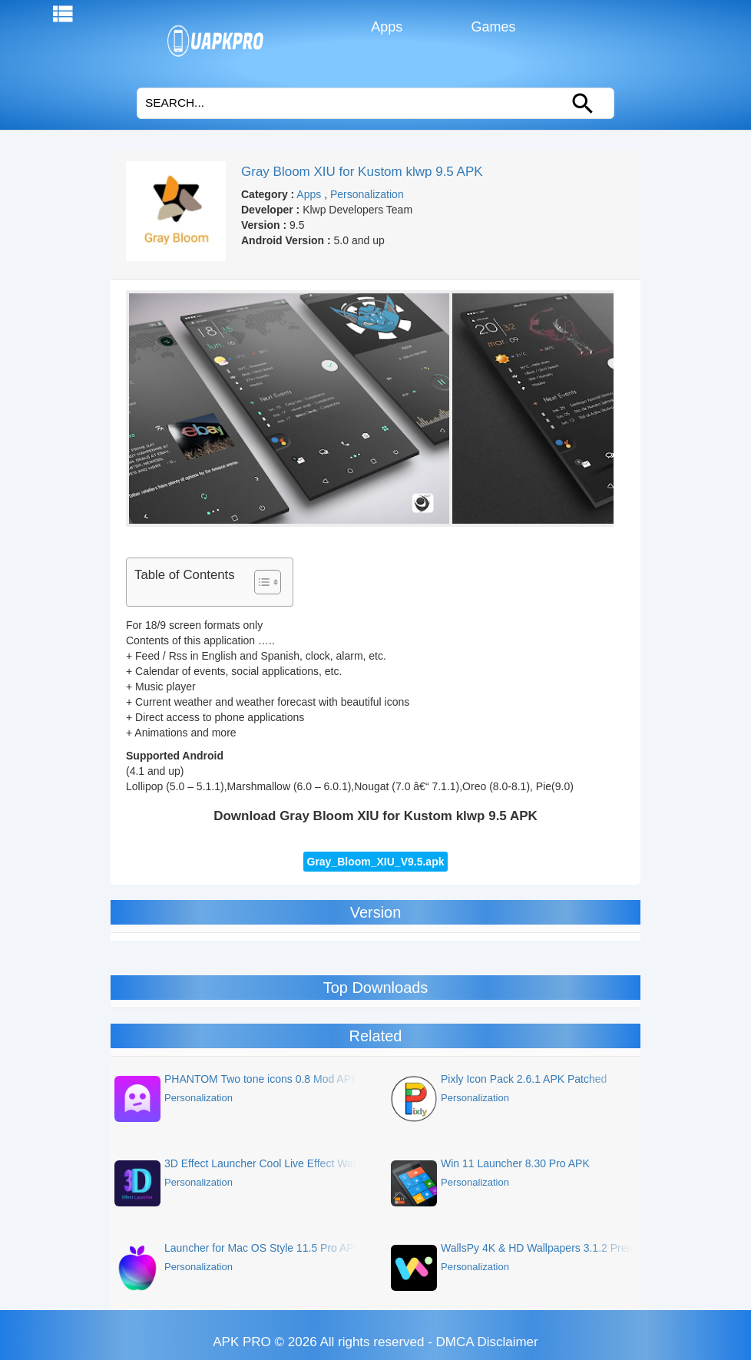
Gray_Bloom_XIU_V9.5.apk (376, 861)
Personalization (367, 194)
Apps (385, 27)
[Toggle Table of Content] (260, 582)
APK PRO (242, 1342)
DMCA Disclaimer (487, 1342)
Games (492, 27)
